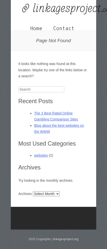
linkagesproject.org (65, 239)
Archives (25, 194)
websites (41, 155)
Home (36, 29)
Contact (63, 29)
